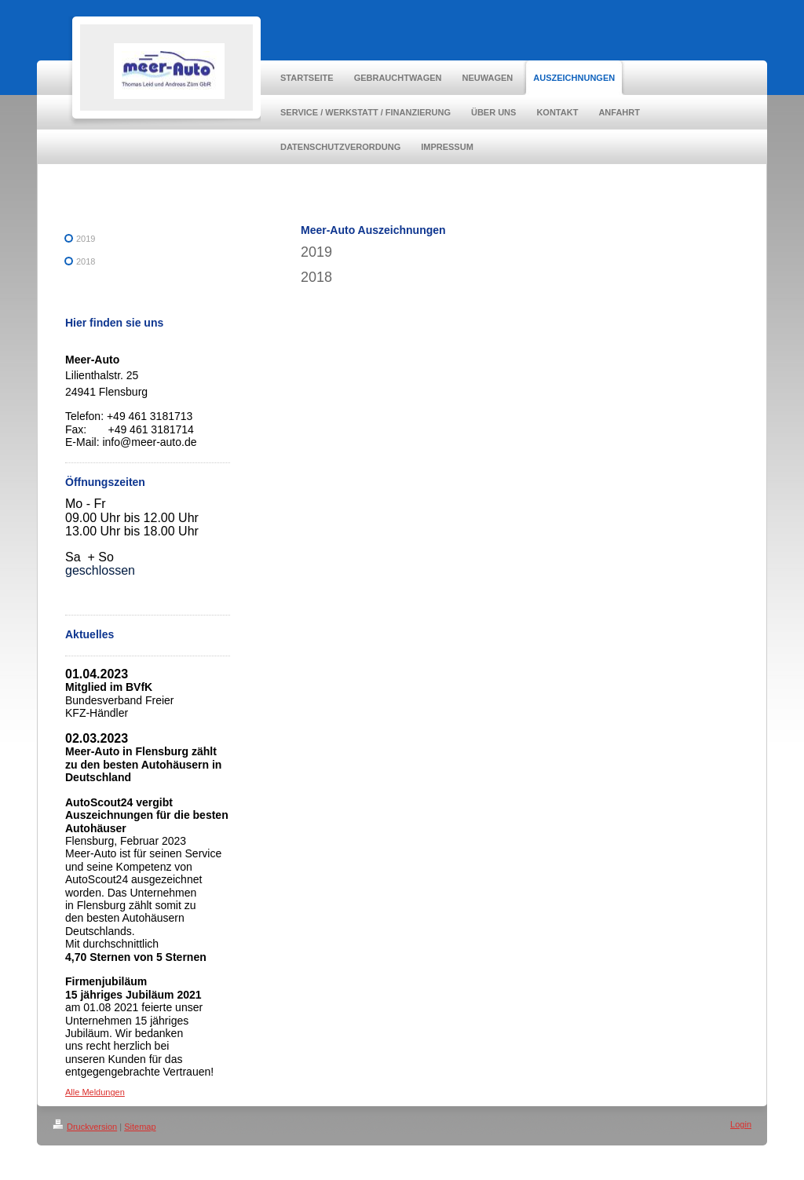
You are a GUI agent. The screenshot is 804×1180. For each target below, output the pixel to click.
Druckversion (85, 1126)
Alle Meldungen (95, 1092)
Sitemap (139, 1126)
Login (740, 1124)
